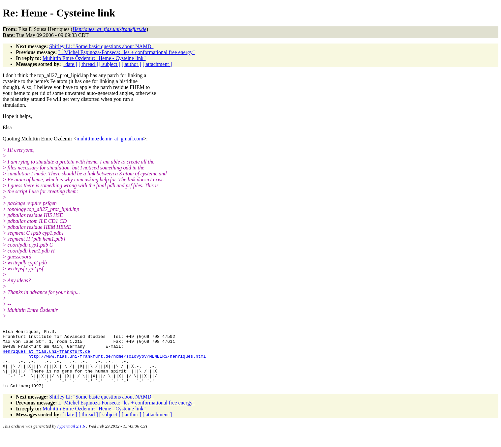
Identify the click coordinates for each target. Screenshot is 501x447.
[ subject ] (109, 64)
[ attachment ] (157, 64)
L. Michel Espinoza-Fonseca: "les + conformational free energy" (126, 52)
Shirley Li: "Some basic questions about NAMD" (101, 46)
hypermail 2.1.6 (71, 438)
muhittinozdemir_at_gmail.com (110, 138)
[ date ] (69, 64)
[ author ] (131, 64)
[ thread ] (88, 64)
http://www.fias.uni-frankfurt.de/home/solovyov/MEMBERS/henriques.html (117, 363)
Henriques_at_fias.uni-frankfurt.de (46, 357)
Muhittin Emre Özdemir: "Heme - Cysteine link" (94, 58)
